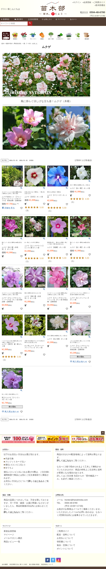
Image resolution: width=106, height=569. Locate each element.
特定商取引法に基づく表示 (18, 564)
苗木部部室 (33, 19)
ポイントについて (65, 549)
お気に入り (47, 19)
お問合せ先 (60, 495)
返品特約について (47, 564)
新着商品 (5, 19)
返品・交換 (6, 495)
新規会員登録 (10, 531)
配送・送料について (66, 534)
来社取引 (19, 19)
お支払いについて (65, 538)
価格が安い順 (13, 160)
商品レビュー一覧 (12, 541)
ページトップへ (103, 433)
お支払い (5, 449)
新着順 (31, 160)
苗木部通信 (100, 5)
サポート (59, 526)
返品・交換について (66, 545)
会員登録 (87, 2)
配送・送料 (60, 449)
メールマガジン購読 (13, 538)
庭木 (2, 43)
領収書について (64, 541)
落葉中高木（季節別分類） (14, 43)
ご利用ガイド (99, 2)
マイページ (60, 19)
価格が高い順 (23, 160)
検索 (30, 23)
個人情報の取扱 (34, 564)
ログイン (77, 2)
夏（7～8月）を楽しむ (30, 43)
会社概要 (5, 564)
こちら (39, 481)
